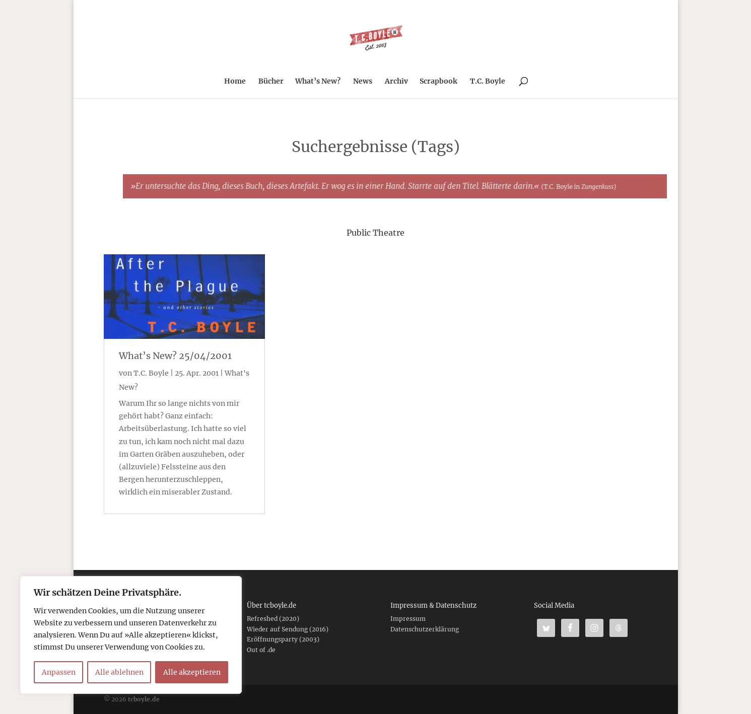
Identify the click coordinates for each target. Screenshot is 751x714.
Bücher (271, 82)
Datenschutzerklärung (424, 629)
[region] (131, 635)
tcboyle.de (144, 699)
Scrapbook (438, 82)
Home (235, 82)
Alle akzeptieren (192, 672)
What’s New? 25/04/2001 (175, 356)
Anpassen (59, 672)
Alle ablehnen (119, 672)
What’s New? (317, 82)
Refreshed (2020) (273, 618)
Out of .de (261, 650)
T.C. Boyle (487, 82)
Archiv (396, 82)
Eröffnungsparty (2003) (283, 639)
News (362, 82)
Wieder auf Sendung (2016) (287, 629)
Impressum (408, 618)
